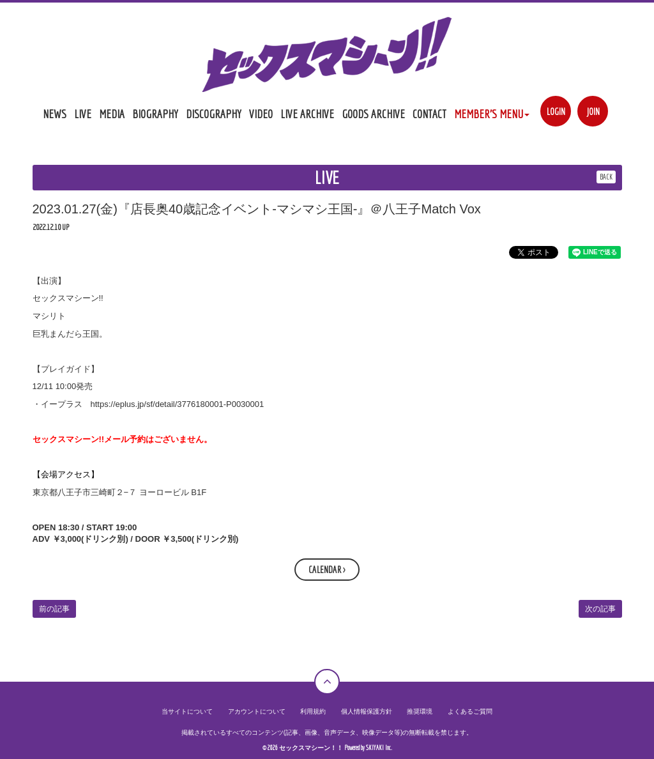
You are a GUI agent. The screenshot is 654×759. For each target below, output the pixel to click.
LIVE (82, 114)
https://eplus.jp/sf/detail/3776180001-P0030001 (177, 404)
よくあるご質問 (470, 711)
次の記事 (600, 608)
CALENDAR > (327, 569)
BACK (606, 176)
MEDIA (112, 114)
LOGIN (556, 111)
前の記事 (54, 608)
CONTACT (429, 114)
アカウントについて (256, 711)
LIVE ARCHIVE (307, 114)
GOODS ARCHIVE (373, 114)
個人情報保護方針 (366, 711)
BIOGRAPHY (155, 114)
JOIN (593, 111)
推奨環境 (419, 711)
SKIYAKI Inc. (379, 747)
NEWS (54, 114)
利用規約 (313, 711)
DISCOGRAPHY (213, 114)
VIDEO (261, 114)
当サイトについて (187, 711)
